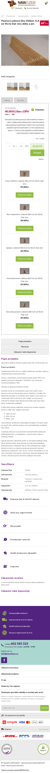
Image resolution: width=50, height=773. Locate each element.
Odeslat (44, 708)
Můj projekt (16, 8)
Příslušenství (10, 16)
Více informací (44, 729)
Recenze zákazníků (31, 8)
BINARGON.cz (24, 770)
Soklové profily (23, 16)
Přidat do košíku (25, 195)
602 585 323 (19, 643)
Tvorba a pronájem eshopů (10, 770)
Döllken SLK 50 (36, 16)
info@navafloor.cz (9, 653)
